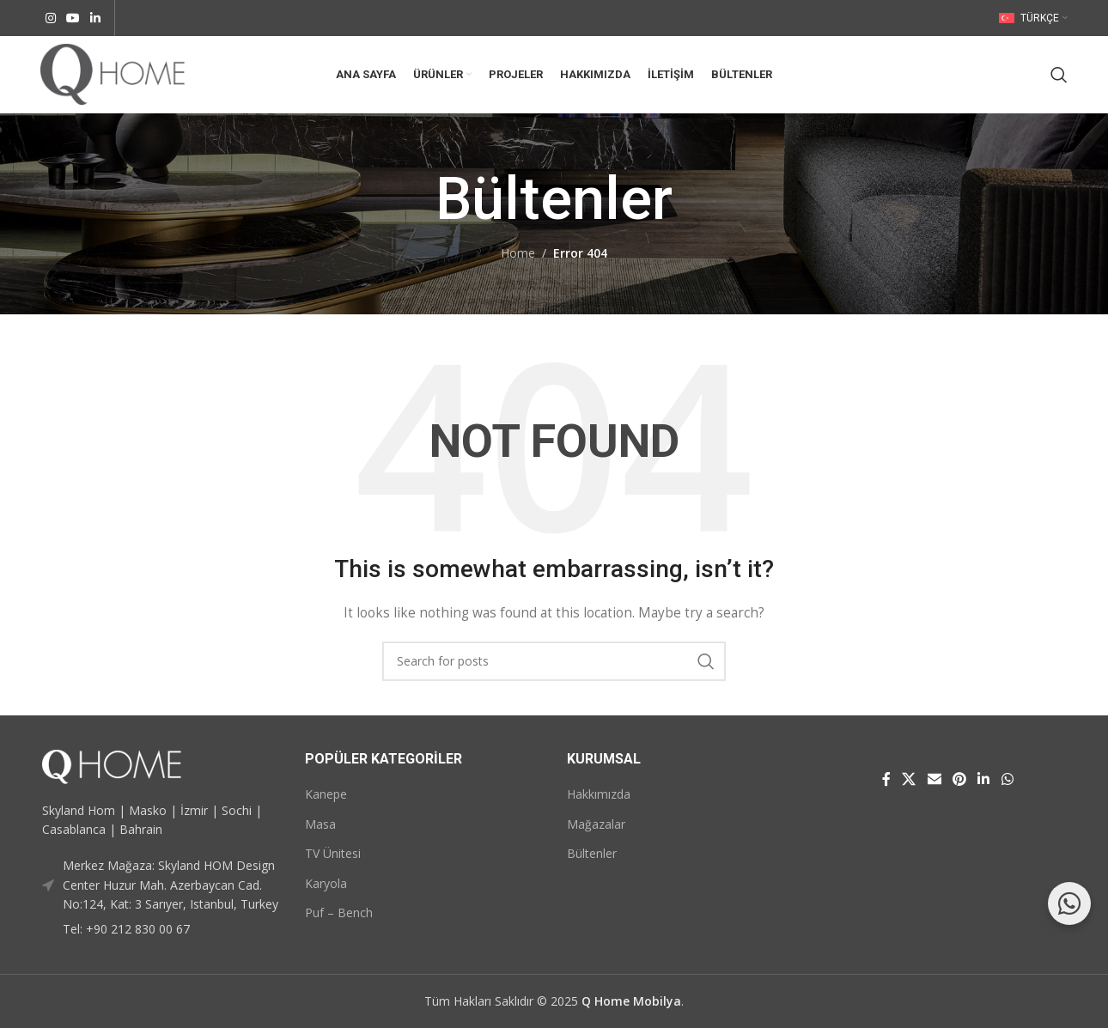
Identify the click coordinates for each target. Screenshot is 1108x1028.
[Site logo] (112, 73)
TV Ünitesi (333, 853)
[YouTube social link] (73, 18)
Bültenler (592, 853)
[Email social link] (934, 780)
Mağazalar (596, 824)
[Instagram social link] (50, 18)
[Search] (1059, 75)
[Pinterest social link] (959, 780)
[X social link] (909, 780)
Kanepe (326, 794)
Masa (320, 824)
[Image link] (111, 765)
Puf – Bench (339, 912)
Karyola (326, 883)
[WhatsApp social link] (1007, 780)
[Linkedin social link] (95, 18)
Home (518, 253)
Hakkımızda (598, 794)
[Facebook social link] (886, 780)
